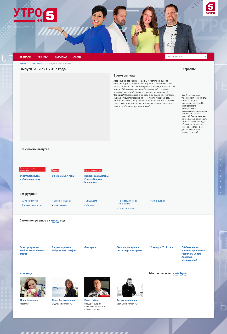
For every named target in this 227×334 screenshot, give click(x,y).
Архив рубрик (158, 200)
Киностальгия (61, 205)
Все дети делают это (32, 205)
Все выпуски (37, 63)
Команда (26, 273)
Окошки (90, 205)
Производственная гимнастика (128, 202)
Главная (23, 63)
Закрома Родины (62, 200)
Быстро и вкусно (30, 200)
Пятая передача (126, 208)
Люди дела (91, 200)
